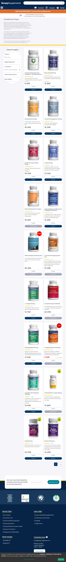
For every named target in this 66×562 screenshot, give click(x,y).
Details (33, 85)
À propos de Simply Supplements (44, 502)
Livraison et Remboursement (11, 508)
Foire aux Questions (8, 510)
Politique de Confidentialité (11, 519)
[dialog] (33, 557)
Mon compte (6, 502)
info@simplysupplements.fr (42, 527)
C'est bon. (61, 559)
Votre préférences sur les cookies (12, 513)
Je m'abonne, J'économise (42, 505)
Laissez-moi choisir (29, 559)
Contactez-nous (8, 505)
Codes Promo (38, 510)
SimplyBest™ (7, 527)
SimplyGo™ (6, 530)
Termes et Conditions (9, 516)
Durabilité (37, 508)
